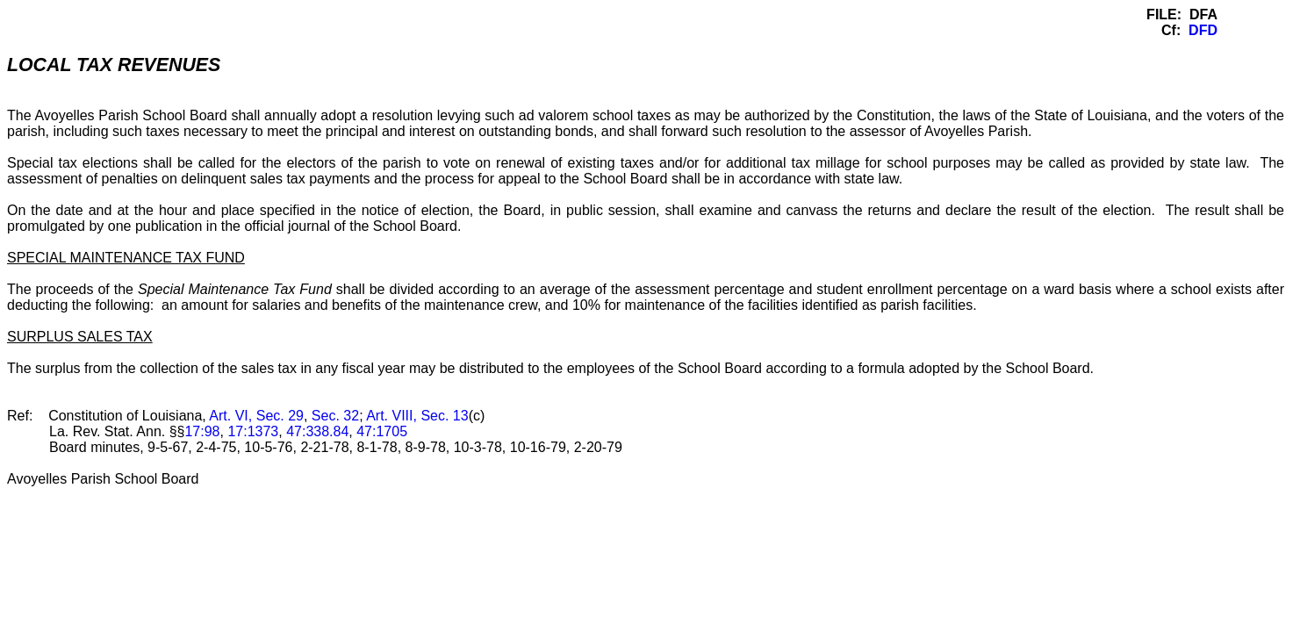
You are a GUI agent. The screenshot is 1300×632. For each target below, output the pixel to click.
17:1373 (252, 431)
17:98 (201, 431)
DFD (1203, 30)
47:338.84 (317, 431)
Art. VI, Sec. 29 (256, 415)
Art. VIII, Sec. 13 (417, 415)
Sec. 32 (335, 415)
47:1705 (381, 431)
